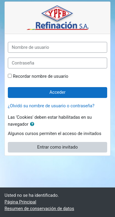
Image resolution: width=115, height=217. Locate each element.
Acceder (57, 92)
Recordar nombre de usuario (40, 76)
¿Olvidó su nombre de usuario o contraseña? (51, 105)
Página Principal (20, 202)
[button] (33, 124)
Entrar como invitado (57, 147)
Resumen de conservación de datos (39, 208)
